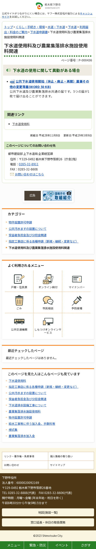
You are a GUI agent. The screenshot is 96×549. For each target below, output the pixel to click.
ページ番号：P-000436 (76, 60)
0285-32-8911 (29, 164)
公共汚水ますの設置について (27, 228)
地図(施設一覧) (48, 512)
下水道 (72, 27)
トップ (8, 27)
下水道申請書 (39, 32)
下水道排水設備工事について (27, 405)
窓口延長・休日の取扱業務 (48, 522)
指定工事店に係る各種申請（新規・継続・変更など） (43, 241)
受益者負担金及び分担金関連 (27, 235)
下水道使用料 (17, 381)
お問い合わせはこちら (29, 174)
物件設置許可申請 (20, 222)
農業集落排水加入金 (22, 436)
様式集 (13, 430)
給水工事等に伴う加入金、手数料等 (32, 424)
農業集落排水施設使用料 (25, 411)
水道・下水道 (56, 27)
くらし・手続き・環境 (30, 27)
